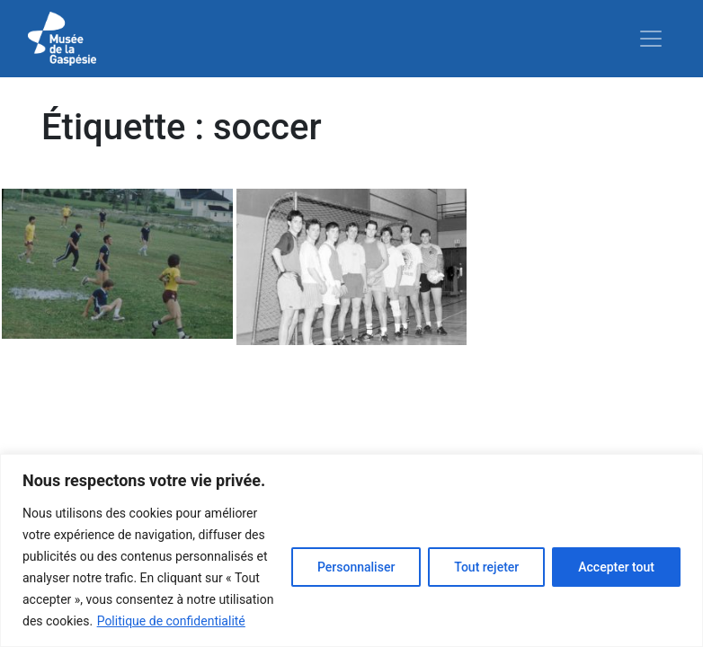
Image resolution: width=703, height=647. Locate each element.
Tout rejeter (486, 567)
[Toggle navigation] (651, 39)
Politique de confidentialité (171, 621)
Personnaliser (356, 567)
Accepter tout (616, 567)
